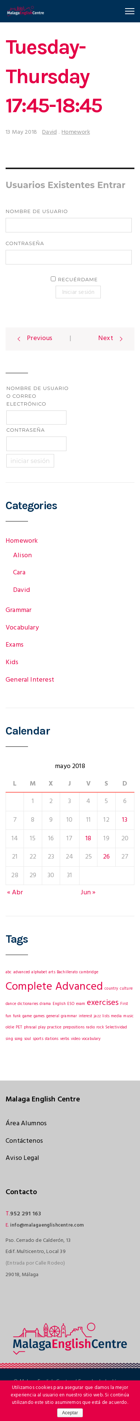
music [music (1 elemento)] (128, 1016)
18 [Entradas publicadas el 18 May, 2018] (88, 838)
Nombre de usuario (37, 211)
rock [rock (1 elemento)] (100, 1027)
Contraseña (25, 243)
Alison (22, 555)
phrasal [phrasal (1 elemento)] (30, 1027)
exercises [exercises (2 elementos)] (103, 1002)
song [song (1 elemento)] (19, 1039)
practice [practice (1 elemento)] (54, 1027)
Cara (19, 572)
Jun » (88, 892)
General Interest (30, 680)
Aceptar (70, 1412)
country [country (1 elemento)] (111, 989)
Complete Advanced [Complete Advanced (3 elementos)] (54, 987)
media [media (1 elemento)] (116, 1016)
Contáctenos (24, 1141)
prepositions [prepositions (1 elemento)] (73, 1027)
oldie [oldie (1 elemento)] (10, 1027)
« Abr (15, 892)
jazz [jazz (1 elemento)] (97, 1016)
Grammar (18, 610)
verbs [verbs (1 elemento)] (64, 1039)
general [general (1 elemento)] (52, 1016)
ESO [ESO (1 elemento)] (71, 1004)
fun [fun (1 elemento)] (9, 1016)
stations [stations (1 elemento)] (51, 1039)
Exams (15, 645)
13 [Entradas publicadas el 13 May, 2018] (124, 820)
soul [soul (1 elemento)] (27, 1039)
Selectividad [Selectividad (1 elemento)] (116, 1027)
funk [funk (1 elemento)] (17, 1016)
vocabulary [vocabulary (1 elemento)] (91, 1039)
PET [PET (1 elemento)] (19, 1027)
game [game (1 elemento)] (27, 1016)
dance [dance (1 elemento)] (11, 1004)
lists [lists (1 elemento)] (105, 1016)
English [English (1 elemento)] (59, 1004)
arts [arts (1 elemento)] (52, 972)
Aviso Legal (22, 1158)
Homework (76, 132)
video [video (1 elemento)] (75, 1039)
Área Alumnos (26, 1123)
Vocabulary (22, 627)
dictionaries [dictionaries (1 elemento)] (28, 1004)
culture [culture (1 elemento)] (126, 989)
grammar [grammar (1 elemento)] (69, 1016)
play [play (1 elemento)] (42, 1027)
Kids (12, 662)
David (49, 132)
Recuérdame (78, 279)
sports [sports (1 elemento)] (38, 1039)
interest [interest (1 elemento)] (85, 1016)
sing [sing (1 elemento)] (9, 1039)
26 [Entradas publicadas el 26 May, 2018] (106, 856)
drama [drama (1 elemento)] (45, 1004)
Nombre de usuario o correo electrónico (37, 396)
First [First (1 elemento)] (124, 1004)
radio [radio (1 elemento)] (90, 1027)
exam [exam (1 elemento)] (80, 1004)
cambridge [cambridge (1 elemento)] (88, 972)
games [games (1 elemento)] (39, 1016)
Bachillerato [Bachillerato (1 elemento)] (67, 972)
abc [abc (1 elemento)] (9, 972)
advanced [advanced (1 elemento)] (21, 972)
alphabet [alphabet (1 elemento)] (39, 972)
